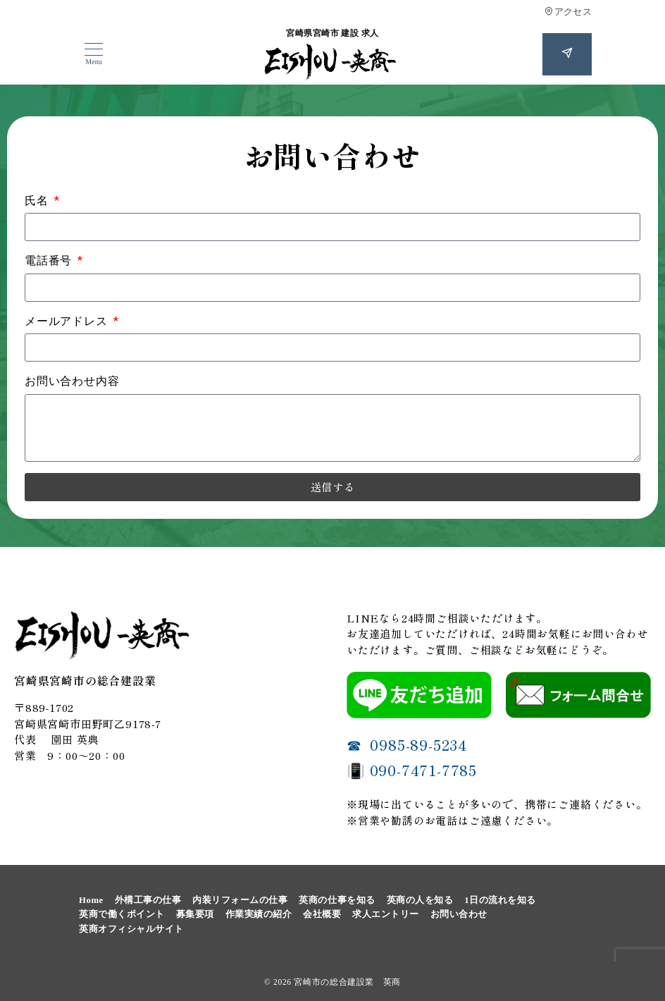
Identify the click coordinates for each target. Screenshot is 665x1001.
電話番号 (50, 260)
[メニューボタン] (93, 54)
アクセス (568, 12)
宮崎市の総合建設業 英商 (347, 982)
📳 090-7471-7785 (412, 769)
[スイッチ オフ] (567, 54)
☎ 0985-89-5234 (407, 744)
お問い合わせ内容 (72, 381)
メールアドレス (68, 321)
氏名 (38, 200)
